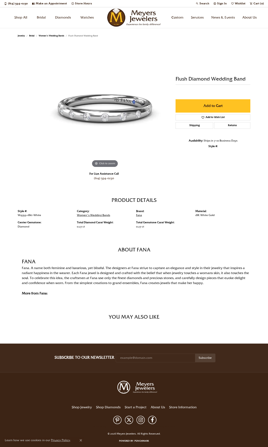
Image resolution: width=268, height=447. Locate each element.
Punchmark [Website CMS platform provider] (141, 441)
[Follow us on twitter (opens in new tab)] (129, 420)
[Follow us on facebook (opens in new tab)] (152, 420)
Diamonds (63, 17)
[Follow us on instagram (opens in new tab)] (140, 420)
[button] (202, 3)
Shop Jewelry (82, 407)
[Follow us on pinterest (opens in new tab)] (117, 420)
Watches (87, 17)
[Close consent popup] (81, 440)
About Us (249, 17)
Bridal (41, 17)
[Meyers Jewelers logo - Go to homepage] (134, 17)
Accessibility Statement (163, 427)
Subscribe (205, 358)
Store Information (183, 407)
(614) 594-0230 (104, 178)
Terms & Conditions (138, 427)
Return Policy (99, 427)
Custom (177, 17)
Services (197, 17)
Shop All (20, 17)
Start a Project (135, 407)
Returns (232, 125)
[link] (16, 3)
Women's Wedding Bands (51, 36)
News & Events (223, 17)
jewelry (21, 36)
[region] (105, 106)
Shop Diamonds (108, 407)
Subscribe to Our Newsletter (84, 357)
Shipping (194, 125)
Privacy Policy (117, 427)
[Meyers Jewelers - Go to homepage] (138, 388)
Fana (139, 215)
